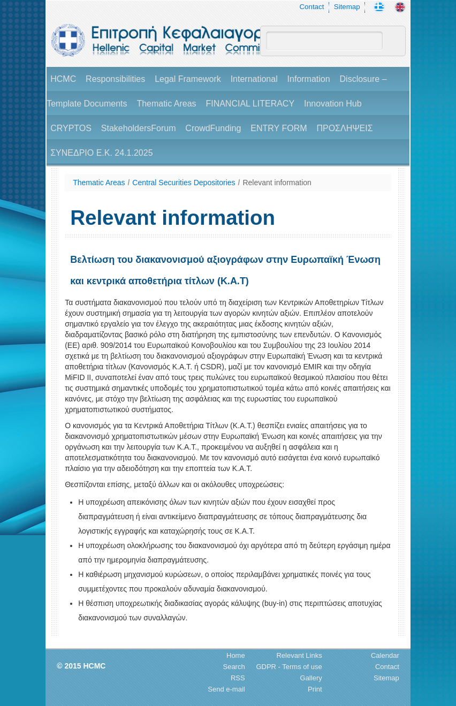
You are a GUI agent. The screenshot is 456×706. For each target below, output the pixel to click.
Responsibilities (115, 78)
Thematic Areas (166, 103)
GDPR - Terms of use (289, 667)
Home (235, 655)
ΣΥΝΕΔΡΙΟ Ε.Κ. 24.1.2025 (101, 152)
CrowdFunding (213, 128)
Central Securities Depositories (183, 182)
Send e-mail (226, 689)
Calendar (385, 655)
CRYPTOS (71, 128)
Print (315, 689)
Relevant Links (299, 655)
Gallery (311, 678)
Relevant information (276, 182)
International (254, 78)
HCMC (63, 78)
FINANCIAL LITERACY (250, 103)
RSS (238, 678)
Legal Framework (188, 78)
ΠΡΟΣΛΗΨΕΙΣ (344, 128)
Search (234, 667)
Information (308, 78)
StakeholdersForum (138, 128)
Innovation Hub (333, 103)
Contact (311, 7)
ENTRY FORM (278, 128)
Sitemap (347, 7)
